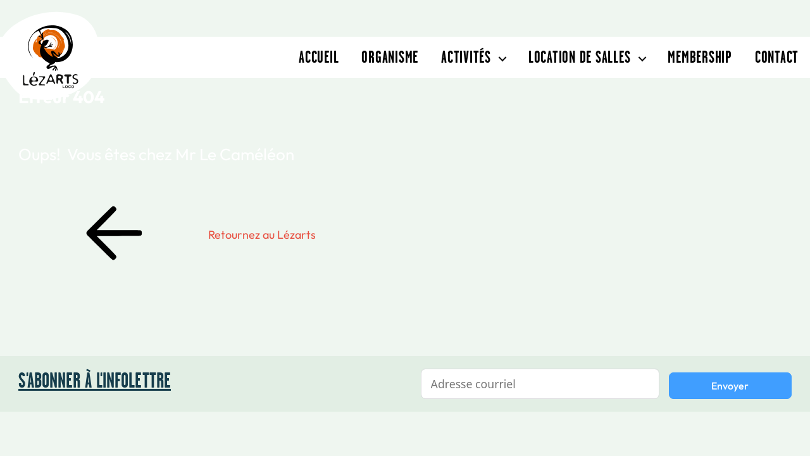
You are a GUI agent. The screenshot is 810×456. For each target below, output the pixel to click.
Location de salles (579, 57)
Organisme (389, 57)
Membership (700, 57)
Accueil (319, 57)
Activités (466, 57)
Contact (777, 57)
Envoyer (730, 385)
